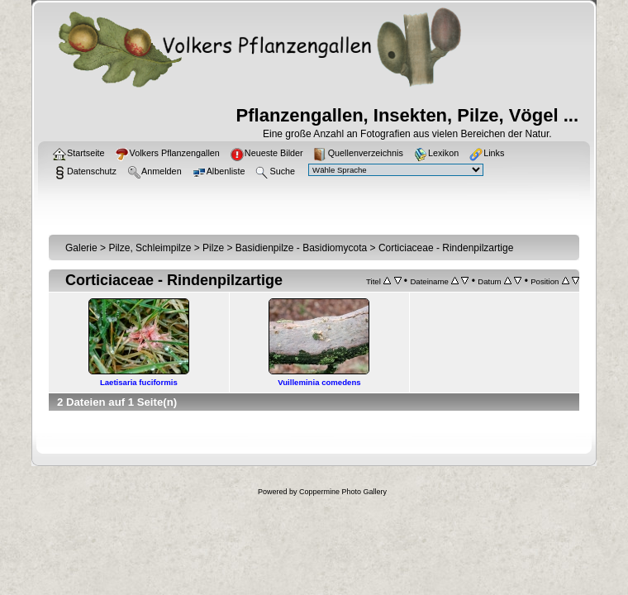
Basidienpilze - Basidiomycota (301, 248)
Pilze (213, 248)
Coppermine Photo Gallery (343, 492)
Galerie (81, 248)
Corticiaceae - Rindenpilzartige (445, 248)
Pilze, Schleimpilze (149, 248)
